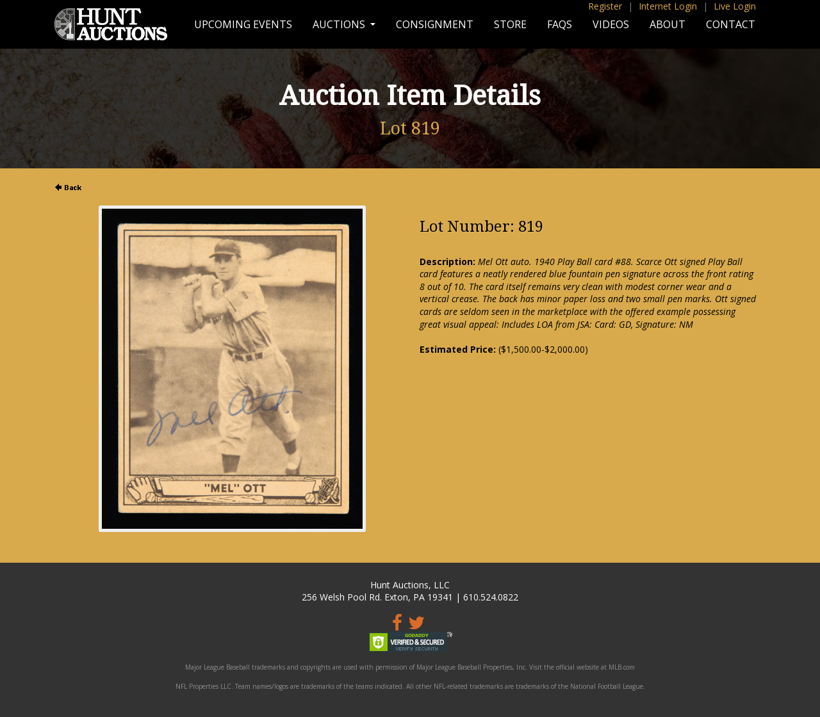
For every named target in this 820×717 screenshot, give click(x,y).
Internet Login (668, 6)
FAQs (559, 24)
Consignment (434, 24)
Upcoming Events (243, 24)
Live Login (735, 6)
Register (605, 6)
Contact (730, 24)
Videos (611, 24)
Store (510, 24)
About (667, 24)
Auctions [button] (340, 24)
